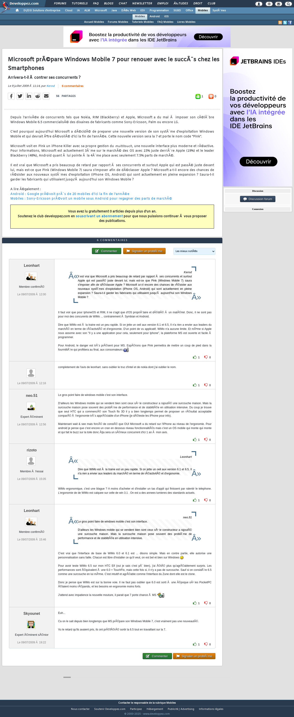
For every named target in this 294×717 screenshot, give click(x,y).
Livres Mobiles (186, 22)
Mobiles (203, 10)
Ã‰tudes (180, 4)
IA (78, 10)
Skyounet (31, 622)
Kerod (50, 89)
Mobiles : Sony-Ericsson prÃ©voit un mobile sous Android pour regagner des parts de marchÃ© (91, 202)
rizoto (32, 459)
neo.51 (32, 404)
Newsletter (142, 4)
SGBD (177, 10)
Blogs (109, 4)
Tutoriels (79, 4)
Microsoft (101, 10)
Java (114, 10)
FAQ (96, 4)
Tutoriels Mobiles (143, 22)
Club (211, 4)
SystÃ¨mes (219, 10)
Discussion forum (257, 199)
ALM (87, 10)
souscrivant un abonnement (99, 219)
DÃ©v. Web (128, 10)
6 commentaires (72, 89)
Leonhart (32, 274)
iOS (166, 16)
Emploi (163, 4)
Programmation (159, 10)
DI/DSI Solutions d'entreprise (41, 10)
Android (155, 16)
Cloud (68, 10)
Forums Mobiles (118, 22)
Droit (198, 4)
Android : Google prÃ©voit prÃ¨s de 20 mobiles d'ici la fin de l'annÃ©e (69, 197)
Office (189, 10)
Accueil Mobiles (94, 22)
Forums (60, 4)
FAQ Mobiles (165, 22)
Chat (122, 4)
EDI (142, 10)
